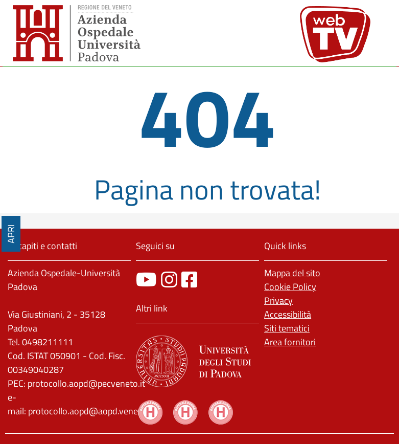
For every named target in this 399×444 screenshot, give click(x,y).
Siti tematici (287, 328)
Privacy (278, 300)
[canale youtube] (146, 279)
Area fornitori (290, 342)
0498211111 (47, 342)
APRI (11, 234)
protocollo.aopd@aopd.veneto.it (90, 411)
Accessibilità (287, 314)
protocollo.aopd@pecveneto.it (86, 383)
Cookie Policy (290, 287)
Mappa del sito (292, 273)
